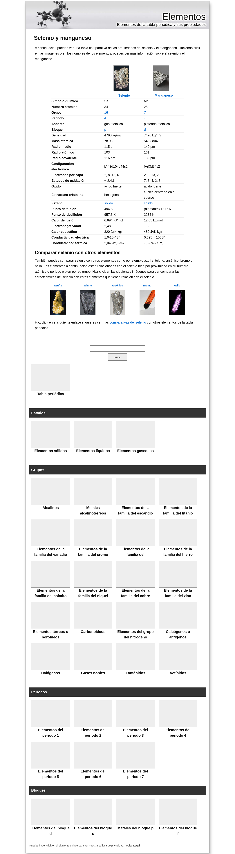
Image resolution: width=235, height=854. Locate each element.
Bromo (147, 285)
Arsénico (117, 285)
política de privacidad (111, 845)
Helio (177, 285)
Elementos (184, 17)
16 (106, 112)
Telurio (88, 285)
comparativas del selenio (128, 322)
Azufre (58, 285)
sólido (108, 203)
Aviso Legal (133, 845)
